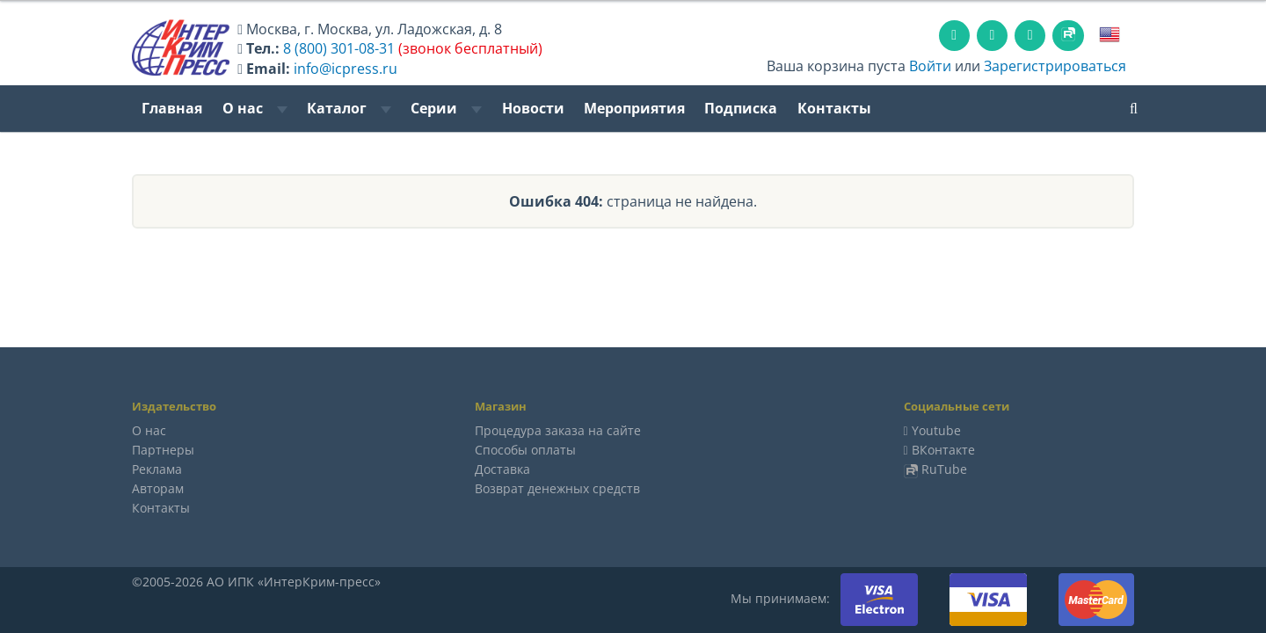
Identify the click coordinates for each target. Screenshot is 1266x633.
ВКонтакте (943, 449)
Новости (533, 108)
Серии (446, 108)
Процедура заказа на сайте (558, 430)
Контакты (834, 108)
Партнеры (163, 449)
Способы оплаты (525, 449)
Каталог (349, 108)
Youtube (936, 430)
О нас (254, 108)
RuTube (944, 469)
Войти (930, 66)
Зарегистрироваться (1055, 66)
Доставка (502, 469)
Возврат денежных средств (557, 488)
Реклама (157, 469)
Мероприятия (634, 108)
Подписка (740, 108)
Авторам (158, 488)
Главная (172, 108)
